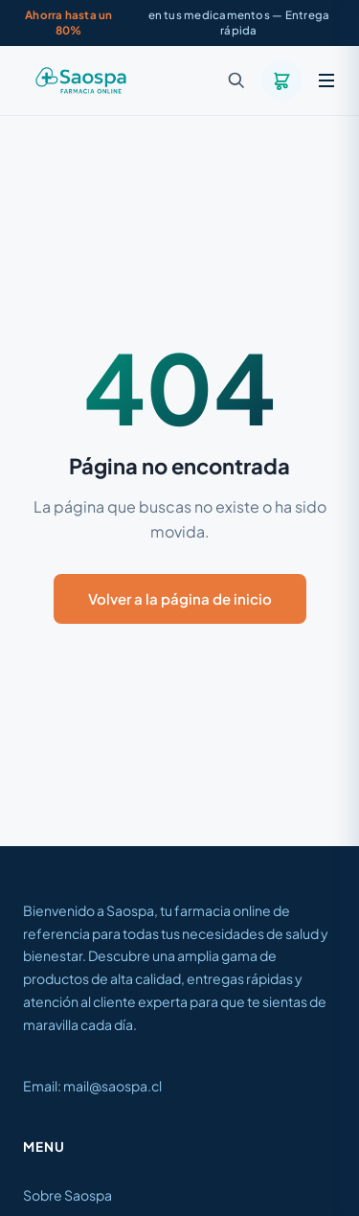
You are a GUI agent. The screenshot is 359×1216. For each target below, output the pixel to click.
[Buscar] (236, 80)
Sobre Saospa (67, 1195)
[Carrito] (281, 80)
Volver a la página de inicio (180, 598)
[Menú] (326, 80)
